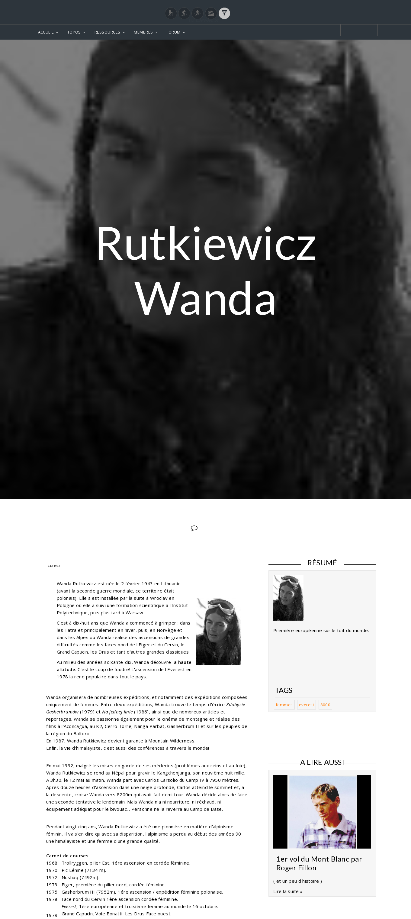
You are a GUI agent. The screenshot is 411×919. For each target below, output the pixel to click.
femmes (284, 704)
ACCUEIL (46, 32)
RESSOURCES (107, 32)
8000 (325, 704)
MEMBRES (143, 32)
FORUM (174, 32)
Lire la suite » (288, 891)
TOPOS (74, 32)
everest (306, 704)
